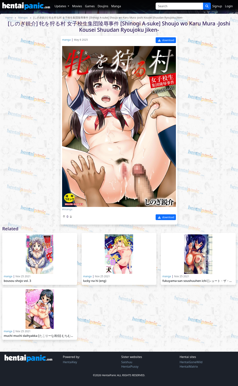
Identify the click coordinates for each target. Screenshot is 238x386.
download (166, 40)
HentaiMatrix (189, 366)
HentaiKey (70, 362)
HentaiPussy (130, 366)
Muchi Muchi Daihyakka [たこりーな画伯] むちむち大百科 (40, 336)
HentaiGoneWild (191, 362)
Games (90, 6)
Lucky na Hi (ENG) (94, 281)
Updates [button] (60, 6)
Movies (77, 6)
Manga (116, 6)
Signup (217, 6)
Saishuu (126, 362)
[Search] (179, 6)
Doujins (103, 6)
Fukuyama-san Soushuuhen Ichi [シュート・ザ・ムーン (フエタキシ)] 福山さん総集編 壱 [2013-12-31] (198, 281)
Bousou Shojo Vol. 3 (17, 281)
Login (229, 6)
